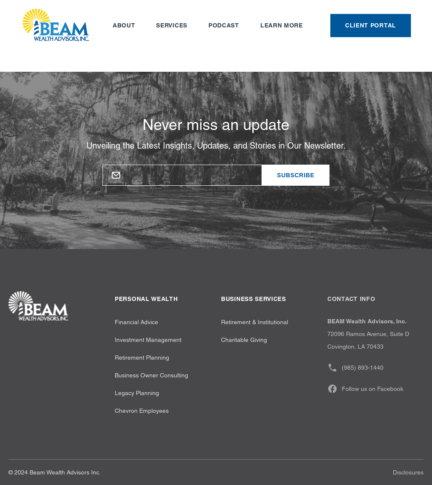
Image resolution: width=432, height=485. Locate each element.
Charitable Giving (244, 339)
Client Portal (370, 25)
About (124, 25)
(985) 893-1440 (355, 368)
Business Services (253, 298)
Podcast (223, 25)
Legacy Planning (137, 393)
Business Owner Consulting (151, 375)
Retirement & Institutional (254, 322)
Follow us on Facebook (365, 389)
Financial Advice (136, 322)
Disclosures (408, 472)
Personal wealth (146, 298)
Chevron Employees (142, 410)
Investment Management (148, 339)
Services (171, 25)
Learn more (281, 25)
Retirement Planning (142, 357)
